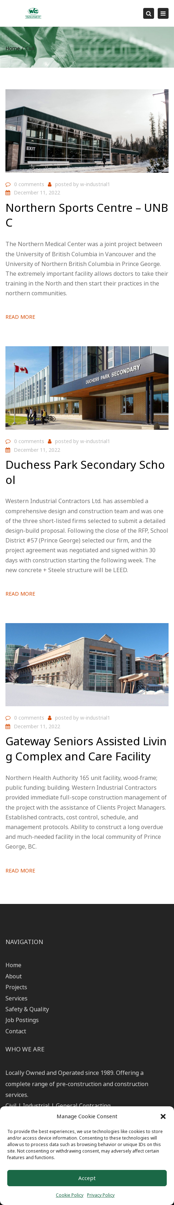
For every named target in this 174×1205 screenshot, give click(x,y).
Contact (15, 1031)
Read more (20, 316)
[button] (163, 1116)
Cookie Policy (69, 1195)
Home (12, 48)
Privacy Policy (101, 1195)
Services (16, 998)
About (13, 976)
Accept (87, 1178)
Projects (16, 987)
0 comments (29, 184)
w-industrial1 (95, 184)
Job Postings (22, 1020)
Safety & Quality (27, 1009)
